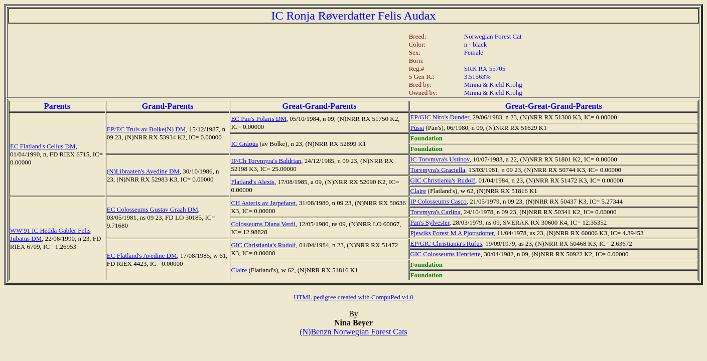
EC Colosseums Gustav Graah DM (152, 209)
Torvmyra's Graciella (437, 169)
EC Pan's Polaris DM (258, 118)
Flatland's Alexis (252, 182)
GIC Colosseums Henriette (445, 254)
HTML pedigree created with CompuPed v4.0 (353, 297)
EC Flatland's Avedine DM (142, 255)
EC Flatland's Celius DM (43, 146)
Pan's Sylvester (430, 222)
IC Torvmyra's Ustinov (440, 159)
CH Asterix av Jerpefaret (263, 203)
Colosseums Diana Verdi (263, 224)
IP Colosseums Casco (438, 201)
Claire (418, 191)
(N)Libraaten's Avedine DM (143, 171)
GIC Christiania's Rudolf (442, 180)
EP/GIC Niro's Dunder (439, 117)
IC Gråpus (244, 143)
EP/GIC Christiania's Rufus (446, 243)
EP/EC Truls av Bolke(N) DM (146, 129)
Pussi (417, 127)
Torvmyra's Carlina (435, 212)
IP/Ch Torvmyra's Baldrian (266, 160)
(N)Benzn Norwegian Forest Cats (353, 331)
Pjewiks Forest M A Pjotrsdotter (452, 233)
